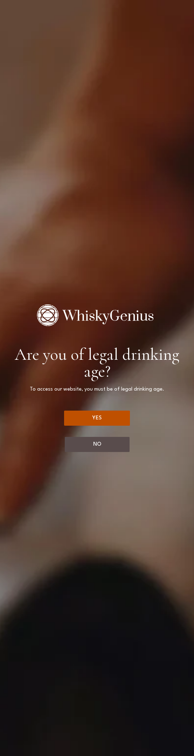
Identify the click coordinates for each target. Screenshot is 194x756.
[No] (97, 444)
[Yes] (97, 418)
